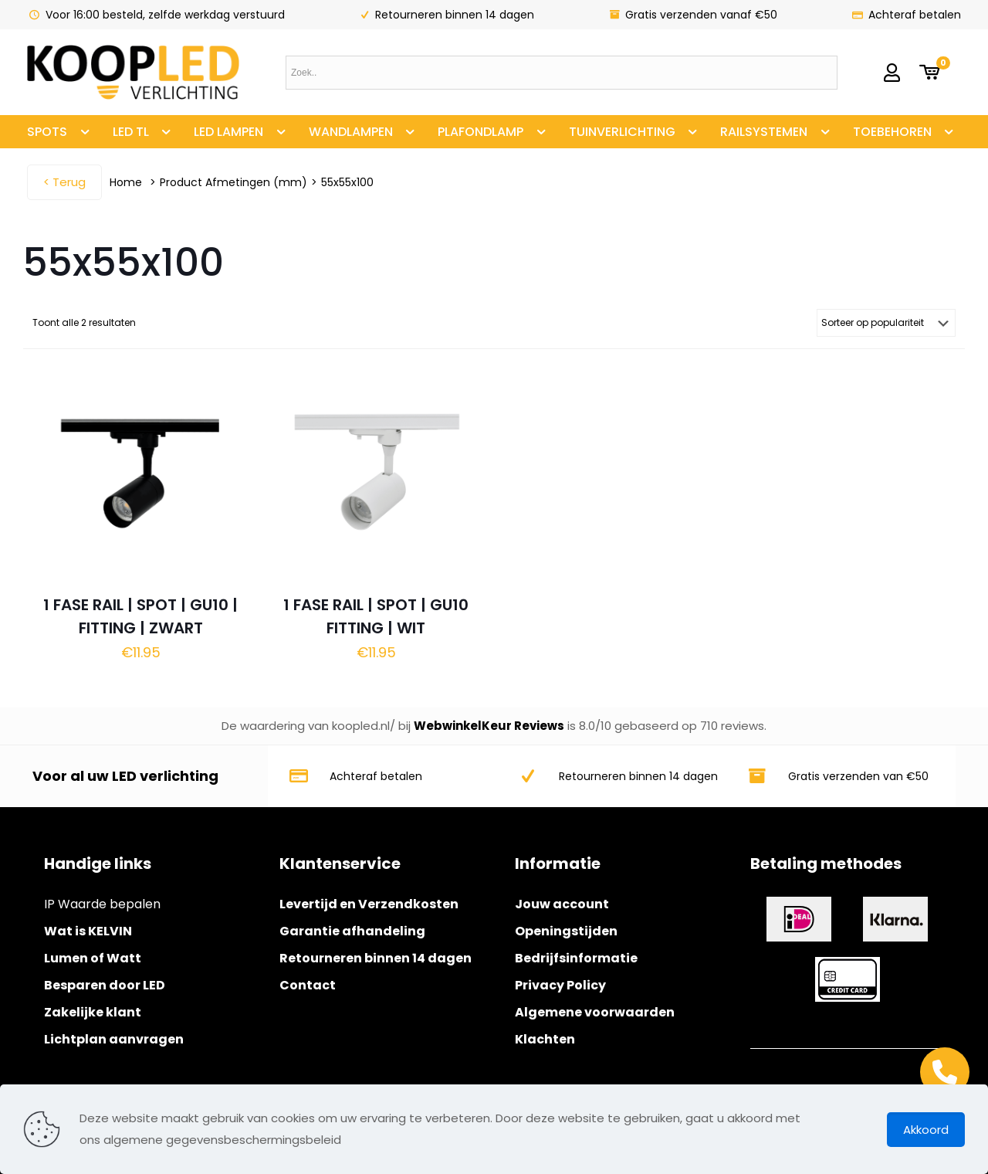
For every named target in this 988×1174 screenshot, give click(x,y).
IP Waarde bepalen (102, 904)
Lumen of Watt (92, 958)
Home (126, 182)
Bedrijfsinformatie (576, 958)
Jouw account (562, 904)
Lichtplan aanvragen (114, 1039)
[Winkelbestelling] (886, 323)
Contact (307, 985)
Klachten (545, 1039)
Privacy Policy (560, 985)
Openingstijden (566, 931)
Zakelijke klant (92, 1012)
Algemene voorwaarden (595, 1012)
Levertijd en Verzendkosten (368, 904)
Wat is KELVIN (88, 931)
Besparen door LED (104, 985)
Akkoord (926, 1129)
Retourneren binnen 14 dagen (375, 958)
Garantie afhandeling (352, 931)
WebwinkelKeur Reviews (489, 726)
